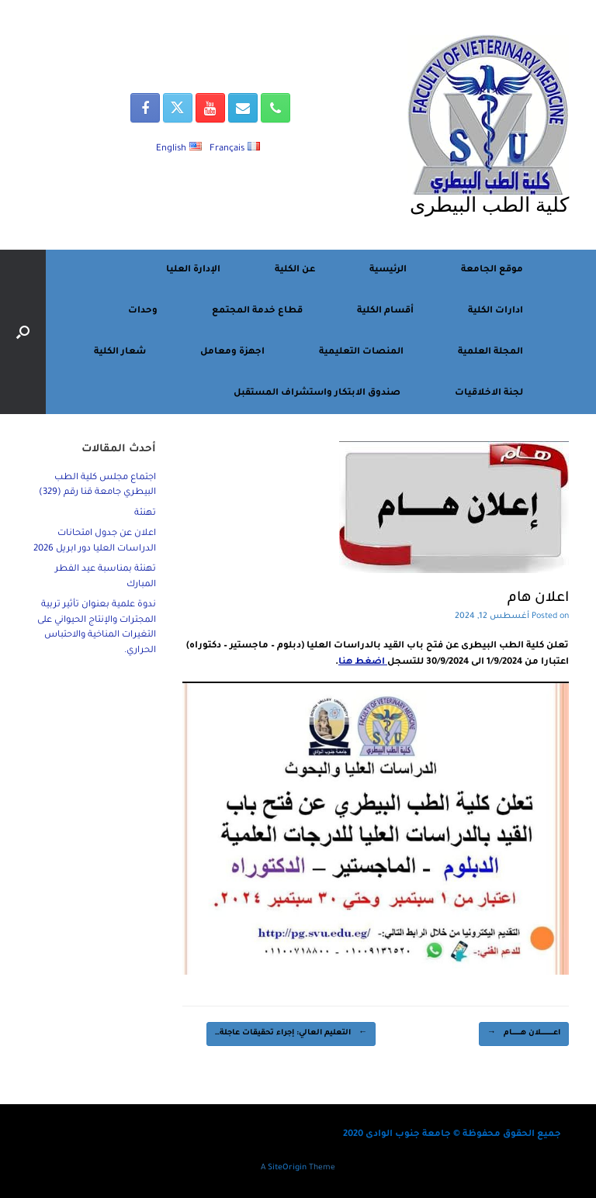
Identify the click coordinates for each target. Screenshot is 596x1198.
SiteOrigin (287, 1168)
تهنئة (145, 514)
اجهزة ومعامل (232, 352)
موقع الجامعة (492, 270)
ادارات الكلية (495, 311)
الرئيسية (388, 270)
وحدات (143, 311)
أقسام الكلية (385, 311)
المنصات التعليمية (361, 352)
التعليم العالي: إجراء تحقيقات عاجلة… (291, 1034)
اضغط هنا (362, 663)
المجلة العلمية (490, 352)
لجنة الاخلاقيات (489, 393)
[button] (23, 332)
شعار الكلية (120, 352)
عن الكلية (295, 270)
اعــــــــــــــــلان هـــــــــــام (523, 1034)
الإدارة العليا (193, 270)
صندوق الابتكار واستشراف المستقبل (317, 393)
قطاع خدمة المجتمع (257, 311)
